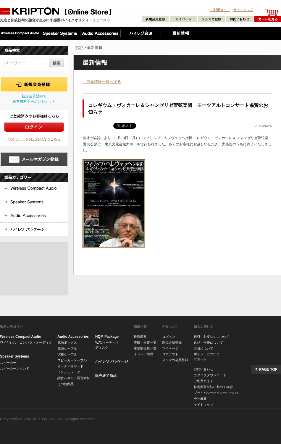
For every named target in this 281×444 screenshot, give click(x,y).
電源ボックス (67, 342)
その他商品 (65, 384)
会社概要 (200, 398)
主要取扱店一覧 (145, 348)
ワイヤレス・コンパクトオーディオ (26, 342)
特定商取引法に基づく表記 (213, 387)
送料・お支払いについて (212, 336)
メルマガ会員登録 (175, 360)
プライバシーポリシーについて (216, 393)
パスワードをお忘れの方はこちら (34, 139)
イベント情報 (143, 354)
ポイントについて (207, 354)
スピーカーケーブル (72, 360)
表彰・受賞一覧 (145, 342)
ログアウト (170, 354)
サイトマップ (243, 10)
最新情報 (140, 336)
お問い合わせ (203, 369)
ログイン (168, 336)
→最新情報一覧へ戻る (102, 81)
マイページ (170, 348)
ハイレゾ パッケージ (111, 361)
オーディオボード (70, 366)
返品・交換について (208, 342)
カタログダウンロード (210, 375)
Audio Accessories (73, 336)
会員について (203, 348)
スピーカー (8, 362)
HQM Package (107, 336)
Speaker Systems (14, 356)
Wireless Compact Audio (20, 336)
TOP (79, 47)
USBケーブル (67, 354)
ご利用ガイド (220, 10)
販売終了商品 (106, 376)
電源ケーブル (67, 348)
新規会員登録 (172, 342)
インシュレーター (70, 372)
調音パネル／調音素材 (73, 378)
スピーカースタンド (14, 368)
